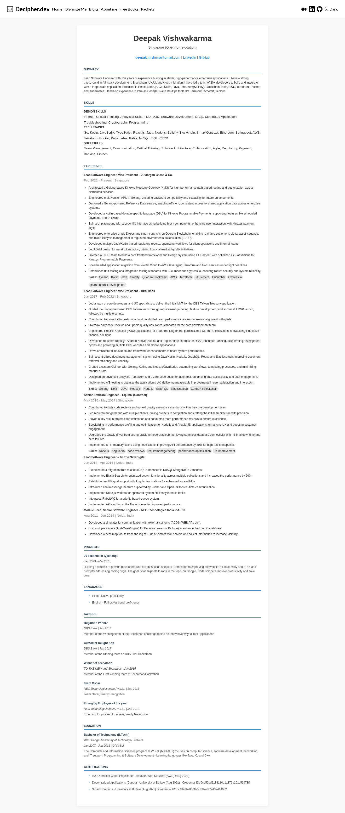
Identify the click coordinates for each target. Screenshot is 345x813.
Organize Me (75, 9)
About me (109, 9)
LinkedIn (189, 57)
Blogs (93, 9)
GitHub (204, 57)
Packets (147, 9)
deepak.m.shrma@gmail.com (157, 57)
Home (57, 9)
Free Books (129, 9)
